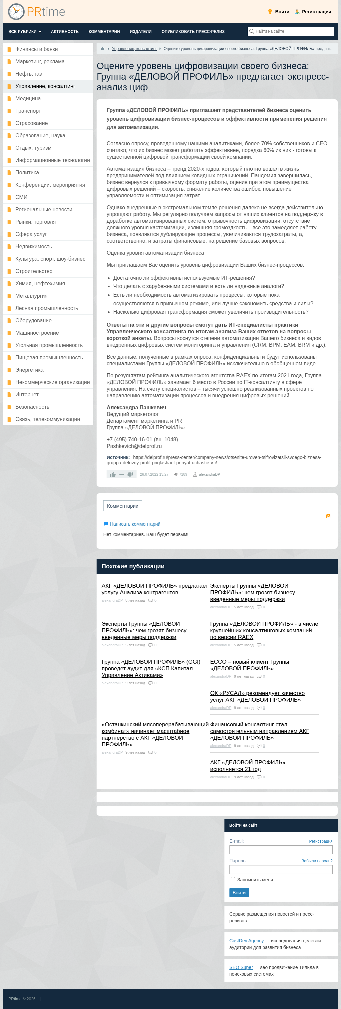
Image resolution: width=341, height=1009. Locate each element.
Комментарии (122, 506)
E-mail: (236, 841)
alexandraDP (209, 474)
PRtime (14, 999)
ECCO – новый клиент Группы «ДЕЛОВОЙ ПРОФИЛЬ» (249, 665)
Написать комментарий (135, 524)
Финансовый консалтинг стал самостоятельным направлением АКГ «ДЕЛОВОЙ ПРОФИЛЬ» (259, 731)
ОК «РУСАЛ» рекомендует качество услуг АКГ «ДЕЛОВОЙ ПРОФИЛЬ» (257, 696)
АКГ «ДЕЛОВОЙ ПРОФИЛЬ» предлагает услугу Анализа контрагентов (155, 589)
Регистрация (321, 841)
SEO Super (241, 967)
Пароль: (238, 860)
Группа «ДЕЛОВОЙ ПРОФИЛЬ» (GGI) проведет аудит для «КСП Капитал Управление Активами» (151, 668)
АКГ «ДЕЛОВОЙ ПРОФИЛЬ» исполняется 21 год (247, 765)
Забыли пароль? (317, 861)
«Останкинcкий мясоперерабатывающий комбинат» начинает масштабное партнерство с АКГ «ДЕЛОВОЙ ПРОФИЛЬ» (155, 734)
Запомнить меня (255, 879)
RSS (328, 516)
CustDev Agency (246, 940)
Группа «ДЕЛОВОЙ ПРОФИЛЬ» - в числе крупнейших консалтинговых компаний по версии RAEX (264, 630)
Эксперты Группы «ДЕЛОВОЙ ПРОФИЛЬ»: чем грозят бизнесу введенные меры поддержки (252, 592)
